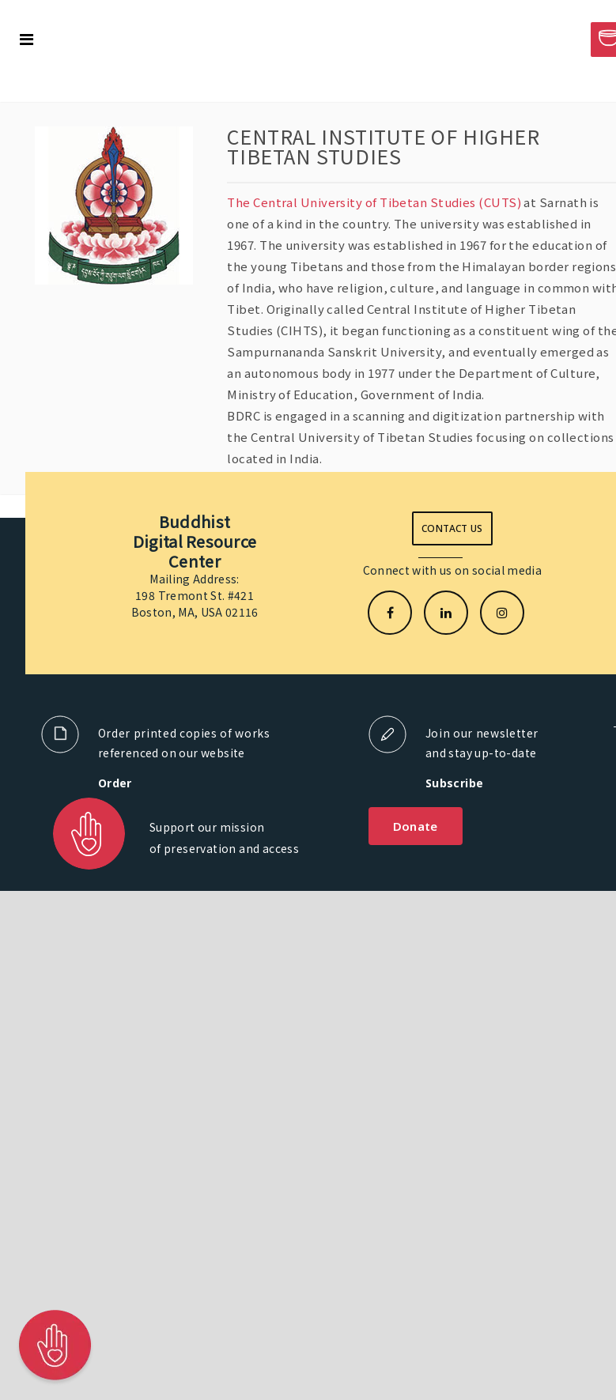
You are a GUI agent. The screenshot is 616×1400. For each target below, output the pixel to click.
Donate (415, 826)
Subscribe (454, 783)
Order (115, 783)
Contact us (452, 528)
